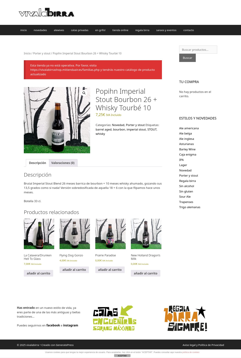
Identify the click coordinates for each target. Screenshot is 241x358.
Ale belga (185, 133)
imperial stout (136, 129)
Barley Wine (187, 149)
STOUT (152, 129)
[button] (84, 93)
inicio (23, 30)
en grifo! (100, 30)
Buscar (187, 58)
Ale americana (189, 128)
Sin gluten (186, 191)
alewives (59, 30)
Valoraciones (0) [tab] (62, 163)
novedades (40, 30)
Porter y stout (41, 53)
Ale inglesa (186, 139)
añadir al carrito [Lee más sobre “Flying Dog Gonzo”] (74, 270)
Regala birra (187, 181)
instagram (70, 325)
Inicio (27, 53)
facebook (53, 325)
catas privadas (79, 30)
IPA (181, 160)
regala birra (142, 30)
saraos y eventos (166, 30)
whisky (100, 134)
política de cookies (190, 352)
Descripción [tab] (37, 163)
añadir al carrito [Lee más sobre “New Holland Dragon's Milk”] (145, 273)
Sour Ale (185, 197)
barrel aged (104, 129)
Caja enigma (187, 154)
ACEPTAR (122, 356)
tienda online (120, 30)
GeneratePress (65, 345)
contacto (188, 30)
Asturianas (186, 144)
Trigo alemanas (189, 207)
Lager (183, 165)
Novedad (118, 125)
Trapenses (186, 202)
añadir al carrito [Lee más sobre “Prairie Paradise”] (110, 270)
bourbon (119, 129)
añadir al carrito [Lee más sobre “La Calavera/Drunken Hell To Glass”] (38, 273)
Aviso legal (189, 345)
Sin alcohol (186, 186)
